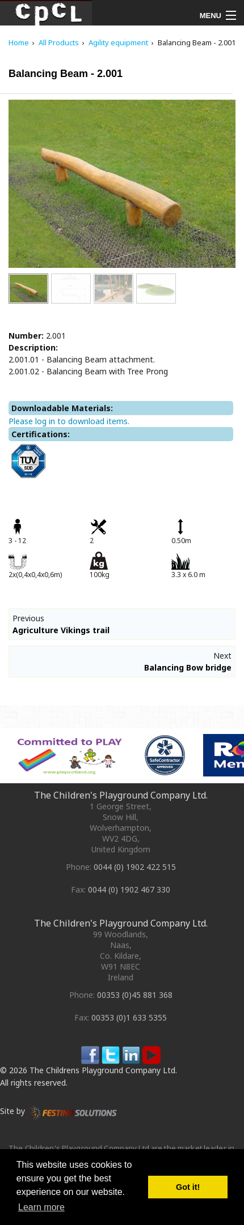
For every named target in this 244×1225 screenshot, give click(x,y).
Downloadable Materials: (62, 408)
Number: (26, 335)
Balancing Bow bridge (188, 667)
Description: (33, 347)
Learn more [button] (41, 1207)
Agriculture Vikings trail (61, 630)
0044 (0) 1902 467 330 (129, 889)
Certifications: (40, 434)
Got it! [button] (188, 1187)
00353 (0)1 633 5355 (129, 1017)
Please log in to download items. (69, 421)
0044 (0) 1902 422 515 (135, 866)
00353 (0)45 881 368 (135, 994)
